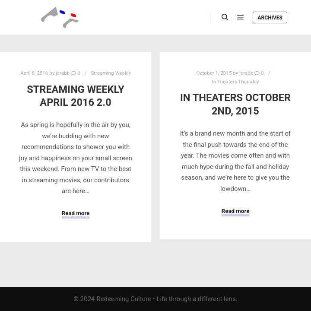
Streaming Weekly (111, 73)
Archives (269, 18)
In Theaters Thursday (235, 82)
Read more (76, 213)
